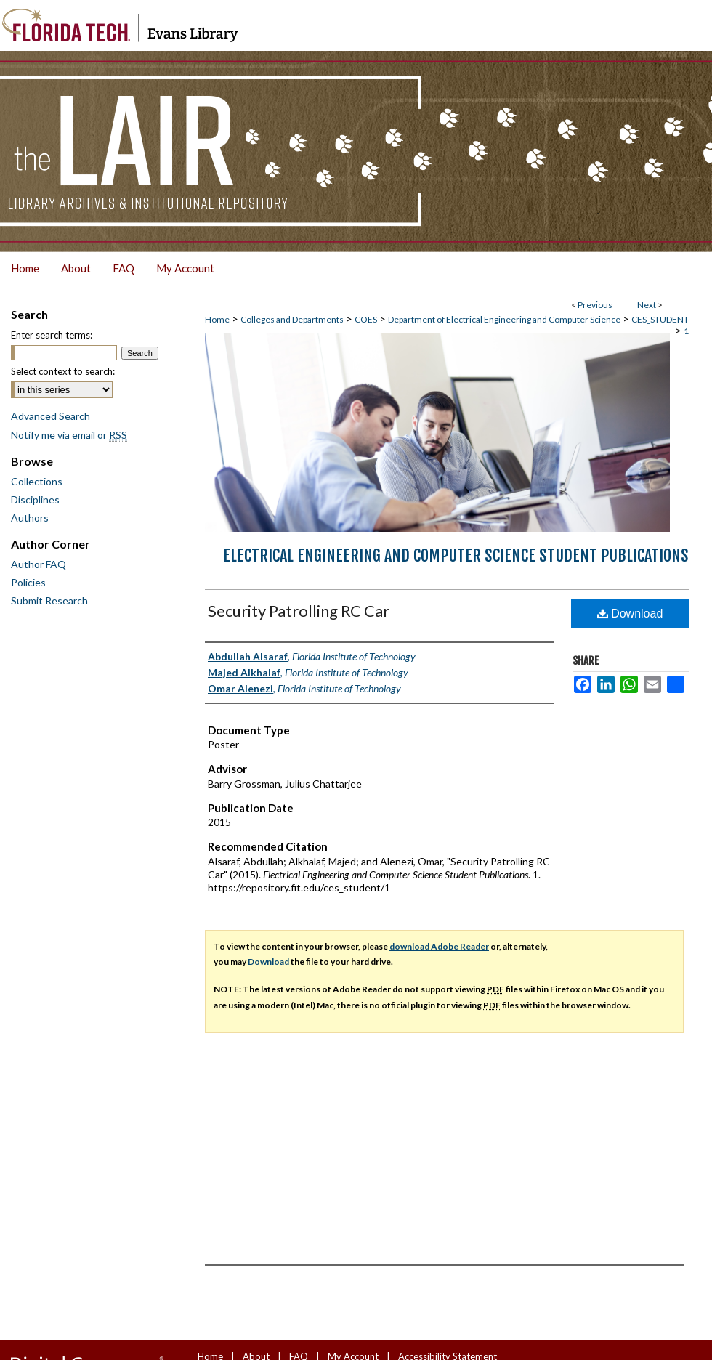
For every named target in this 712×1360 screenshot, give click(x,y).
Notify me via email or (69, 435)
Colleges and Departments (292, 319)
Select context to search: (63, 371)
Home (217, 319)
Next (646, 304)
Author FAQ (38, 564)
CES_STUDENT (660, 319)
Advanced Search (50, 416)
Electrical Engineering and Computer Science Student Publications (456, 555)
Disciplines (35, 499)
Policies (28, 582)
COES (366, 319)
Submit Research (49, 600)
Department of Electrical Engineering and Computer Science (504, 319)
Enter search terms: (51, 335)
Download (630, 613)
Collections (36, 481)
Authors (30, 517)
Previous (595, 304)
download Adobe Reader (439, 946)
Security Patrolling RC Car (298, 610)
